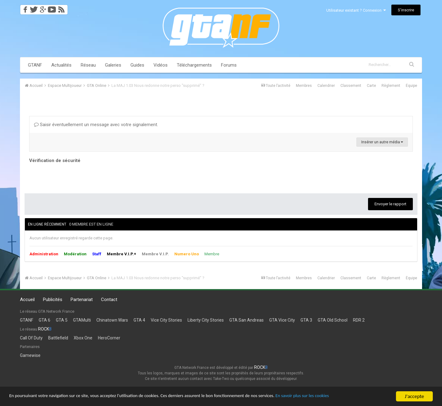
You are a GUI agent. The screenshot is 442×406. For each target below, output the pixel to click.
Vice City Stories (166, 320)
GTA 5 (62, 320)
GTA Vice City (282, 320)
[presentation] (75, 177)
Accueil (27, 299)
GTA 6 (44, 320)
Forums (229, 65)
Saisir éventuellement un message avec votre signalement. (96, 124)
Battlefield (58, 337)
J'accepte (414, 396)
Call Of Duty (31, 337)
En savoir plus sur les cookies (342, 396)
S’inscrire (406, 10)
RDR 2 (359, 320)
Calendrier (326, 85)
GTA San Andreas (246, 320)
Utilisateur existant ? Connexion (356, 10)
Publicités (52, 299)
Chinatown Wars (112, 320)
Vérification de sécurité (54, 160)
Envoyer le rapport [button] (390, 204)
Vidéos (160, 65)
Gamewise (30, 355)
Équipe (411, 85)
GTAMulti (82, 320)
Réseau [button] (88, 65)
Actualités (61, 65)
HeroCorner (109, 337)
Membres (304, 85)
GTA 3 (306, 320)
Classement (350, 85)
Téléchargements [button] (194, 65)
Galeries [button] (113, 65)
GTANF (35, 65)
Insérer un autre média (382, 142)
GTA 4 (139, 320)
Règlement (391, 85)
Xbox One (83, 337)
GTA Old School (332, 320)
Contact (109, 299)
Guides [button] (137, 65)
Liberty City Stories (206, 320)
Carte (371, 85)
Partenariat (82, 299)
